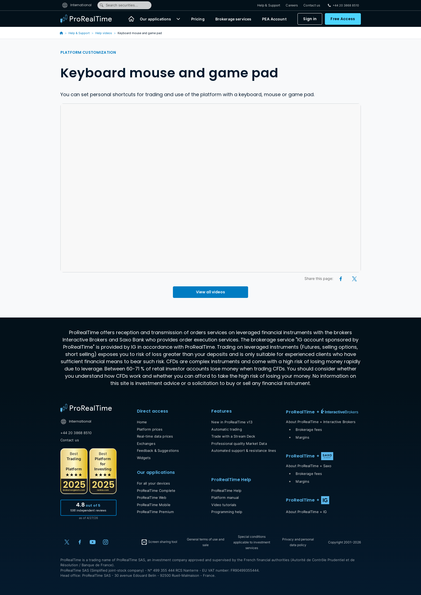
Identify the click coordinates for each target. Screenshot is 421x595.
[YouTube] (92, 542)
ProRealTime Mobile (153, 505)
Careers (292, 5)
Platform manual (225, 497)
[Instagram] (105, 542)
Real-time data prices (155, 436)
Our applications (155, 19)
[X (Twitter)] (354, 278)
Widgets (144, 458)
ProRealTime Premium (155, 512)
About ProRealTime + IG (306, 512)
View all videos (210, 292)
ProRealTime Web (151, 497)
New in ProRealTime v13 (231, 422)
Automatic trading (226, 429)
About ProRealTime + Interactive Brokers (320, 422)
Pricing (198, 19)
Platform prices (150, 429)
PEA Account (274, 19)
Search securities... (118, 5)
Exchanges (146, 443)
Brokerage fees (309, 429)
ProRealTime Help (226, 490)
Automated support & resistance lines (243, 450)
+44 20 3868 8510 (76, 433)
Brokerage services (233, 19)
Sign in (310, 18)
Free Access (343, 18)
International (77, 5)
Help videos (103, 33)
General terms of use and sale (205, 542)
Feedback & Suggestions (158, 450)
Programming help (226, 512)
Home (142, 422)
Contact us (311, 5)
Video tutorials (223, 505)
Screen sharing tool (159, 542)
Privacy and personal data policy (298, 542)
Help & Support (268, 5)
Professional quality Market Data (239, 443)
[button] (178, 18)
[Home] (131, 19)
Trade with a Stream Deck (233, 436)
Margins (302, 437)
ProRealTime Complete (156, 490)
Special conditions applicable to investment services (251, 542)
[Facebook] (341, 278)
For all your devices (153, 483)
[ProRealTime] (89, 18)
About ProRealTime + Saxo (308, 466)
